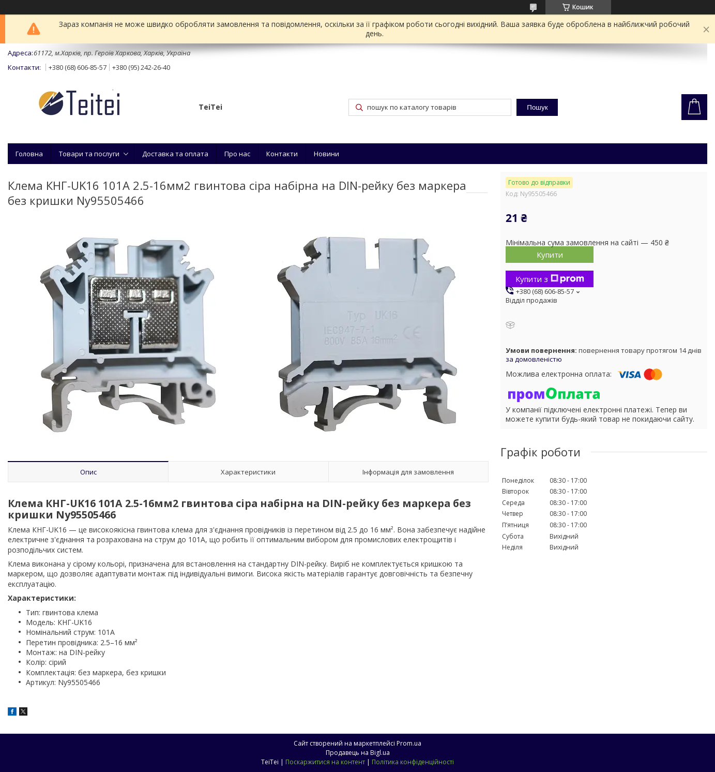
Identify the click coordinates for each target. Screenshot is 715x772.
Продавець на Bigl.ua (358, 752)
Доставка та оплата (175, 153)
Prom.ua (409, 743)
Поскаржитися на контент (325, 762)
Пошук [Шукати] (537, 107)
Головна (29, 153)
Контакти (282, 153)
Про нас (237, 153)
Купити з (549, 279)
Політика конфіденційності (413, 762)
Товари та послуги (89, 153)
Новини (326, 153)
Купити (550, 254)
